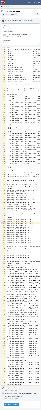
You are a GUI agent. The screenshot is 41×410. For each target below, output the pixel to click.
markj (15, 20)
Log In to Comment (11, 404)
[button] (39, 2)
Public (15, 15)
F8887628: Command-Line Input (17, 34)
